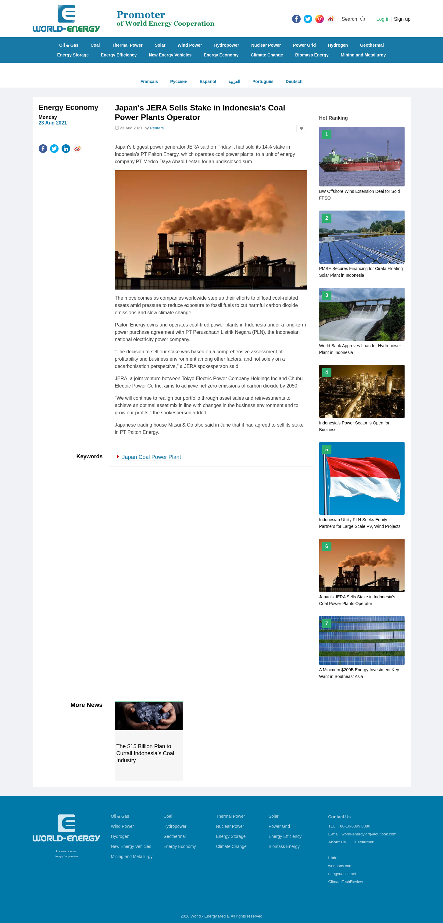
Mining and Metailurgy (363, 54)
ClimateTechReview (345, 881)
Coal (95, 45)
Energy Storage (72, 54)
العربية (234, 81)
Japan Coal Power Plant (151, 457)
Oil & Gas (68, 45)
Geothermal (372, 45)
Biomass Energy (312, 54)
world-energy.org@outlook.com (369, 834)
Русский (179, 81)
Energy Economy (221, 54)
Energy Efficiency (119, 54)
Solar (160, 45)
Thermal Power (127, 45)
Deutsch (294, 81)
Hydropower (226, 45)
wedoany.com (340, 866)
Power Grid (304, 45)
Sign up (402, 19)
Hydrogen (338, 45)
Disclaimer (364, 842)
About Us (337, 842)
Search (349, 19)
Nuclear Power (266, 45)
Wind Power (190, 45)
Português (262, 81)
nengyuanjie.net (342, 873)
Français (149, 81)
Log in (383, 19)
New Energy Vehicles (170, 54)
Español (208, 81)
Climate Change (267, 54)
